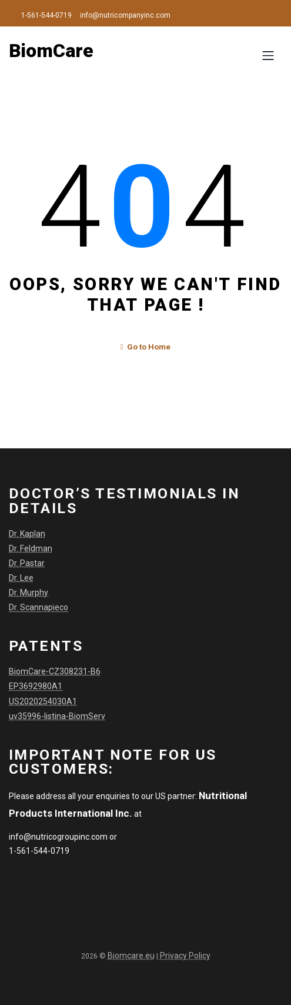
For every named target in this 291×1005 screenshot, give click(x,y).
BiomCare (51, 50)
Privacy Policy (185, 953)
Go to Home (146, 346)
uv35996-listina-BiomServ (57, 713)
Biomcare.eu (131, 953)
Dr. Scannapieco (38, 605)
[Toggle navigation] (267, 56)
